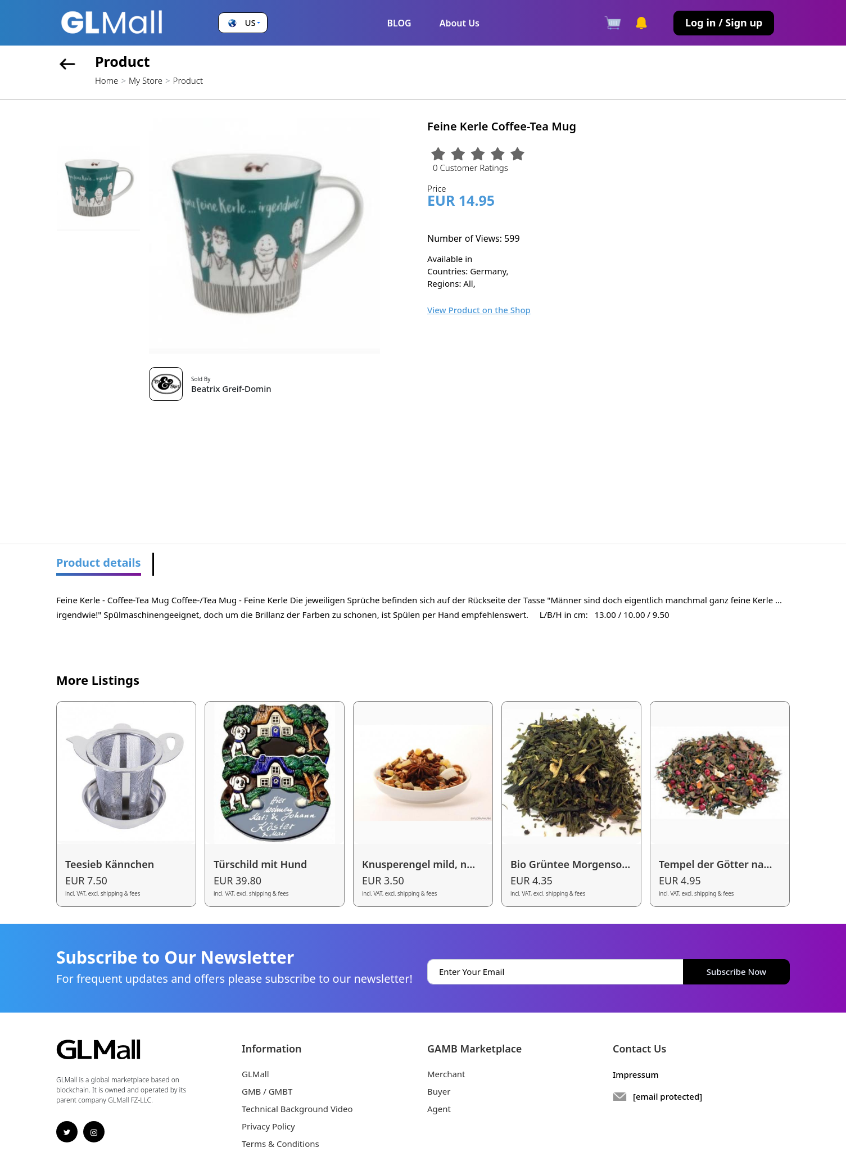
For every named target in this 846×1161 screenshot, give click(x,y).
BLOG (399, 23)
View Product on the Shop (479, 309)
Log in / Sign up (723, 22)
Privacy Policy (268, 1126)
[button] (243, 22)
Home (106, 80)
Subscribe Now (736, 971)
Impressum (636, 1074)
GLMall (255, 1073)
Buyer (438, 1091)
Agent (439, 1108)
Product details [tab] (98, 562)
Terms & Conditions (280, 1143)
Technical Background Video (297, 1108)
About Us (459, 23)
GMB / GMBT (267, 1091)
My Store (145, 80)
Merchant (446, 1073)
